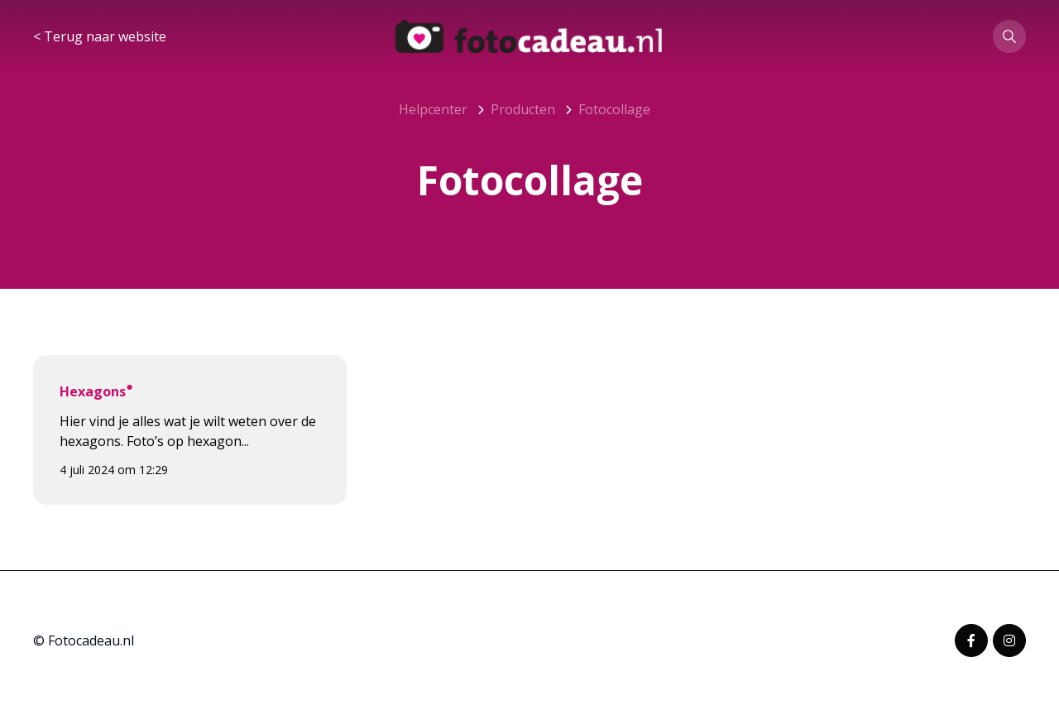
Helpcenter (433, 109)
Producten (523, 109)
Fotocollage (614, 109)
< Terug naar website (99, 36)
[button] (1009, 36)
